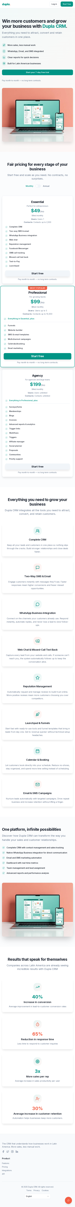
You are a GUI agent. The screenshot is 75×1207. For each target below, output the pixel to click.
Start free (67, 4)
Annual (46, 186)
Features (5, 1163)
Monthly (29, 186)
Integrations (7, 1170)
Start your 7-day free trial (37, 72)
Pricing (5, 1167)
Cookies (45, 1190)
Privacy (37, 1190)
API (3, 1174)
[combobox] (37, 1196)
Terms (29, 1190)
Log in (54, 4)
